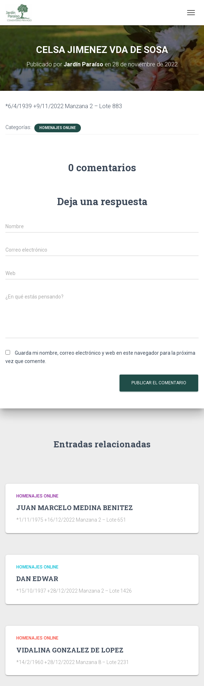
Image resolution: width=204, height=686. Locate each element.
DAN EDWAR (37, 578)
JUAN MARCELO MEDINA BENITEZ (74, 507)
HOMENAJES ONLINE (57, 128)
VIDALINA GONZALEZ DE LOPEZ (69, 650)
